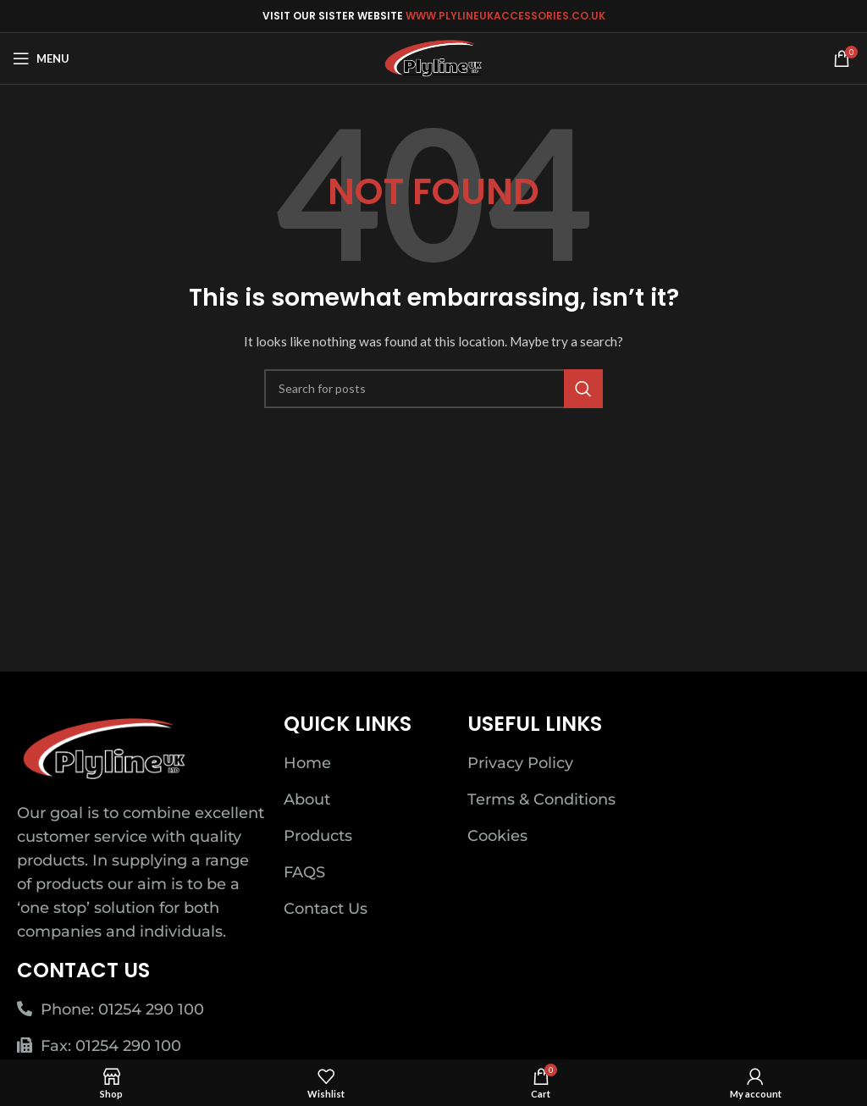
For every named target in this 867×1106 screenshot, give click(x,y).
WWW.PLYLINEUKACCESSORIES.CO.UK (505, 15)
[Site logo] (434, 57)
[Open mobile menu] (41, 58)
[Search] (433, 388)
